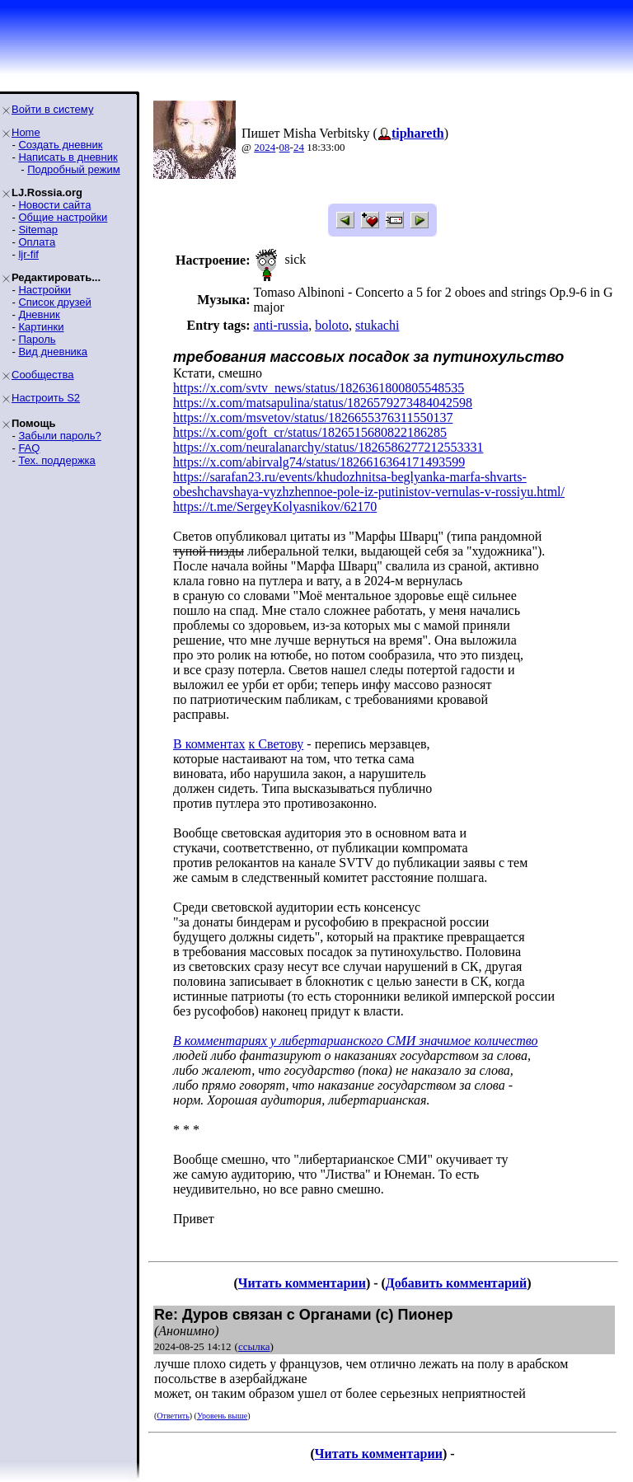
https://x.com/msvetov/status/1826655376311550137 (312, 417)
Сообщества (43, 374)
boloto (332, 325)
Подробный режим (73, 169)
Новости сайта (54, 205)
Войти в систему (52, 109)
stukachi (377, 325)
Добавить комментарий (456, 1283)
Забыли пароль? (59, 435)
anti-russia (280, 325)
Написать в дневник (67, 157)
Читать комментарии (302, 1283)
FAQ (29, 448)
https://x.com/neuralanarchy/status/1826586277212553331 (328, 447)
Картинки (40, 327)
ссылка (254, 1346)
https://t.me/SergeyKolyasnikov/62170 (275, 506)
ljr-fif (28, 254)
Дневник (38, 314)
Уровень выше (222, 1415)
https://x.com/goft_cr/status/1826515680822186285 (310, 432)
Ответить (173, 1415)
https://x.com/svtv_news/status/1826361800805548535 (318, 388)
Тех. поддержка (56, 460)
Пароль (36, 339)
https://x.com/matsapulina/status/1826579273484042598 (322, 403)
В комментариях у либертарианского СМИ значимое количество (355, 1041)
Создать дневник (60, 144)
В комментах (209, 744)
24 (298, 147)
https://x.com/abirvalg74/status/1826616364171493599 (319, 462)
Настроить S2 (46, 398)
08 (284, 147)
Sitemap (38, 229)
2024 (264, 147)
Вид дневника (52, 351)
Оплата (36, 242)
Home (26, 132)
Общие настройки (62, 217)
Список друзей (54, 302)
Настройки (44, 290)
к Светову (276, 744)
